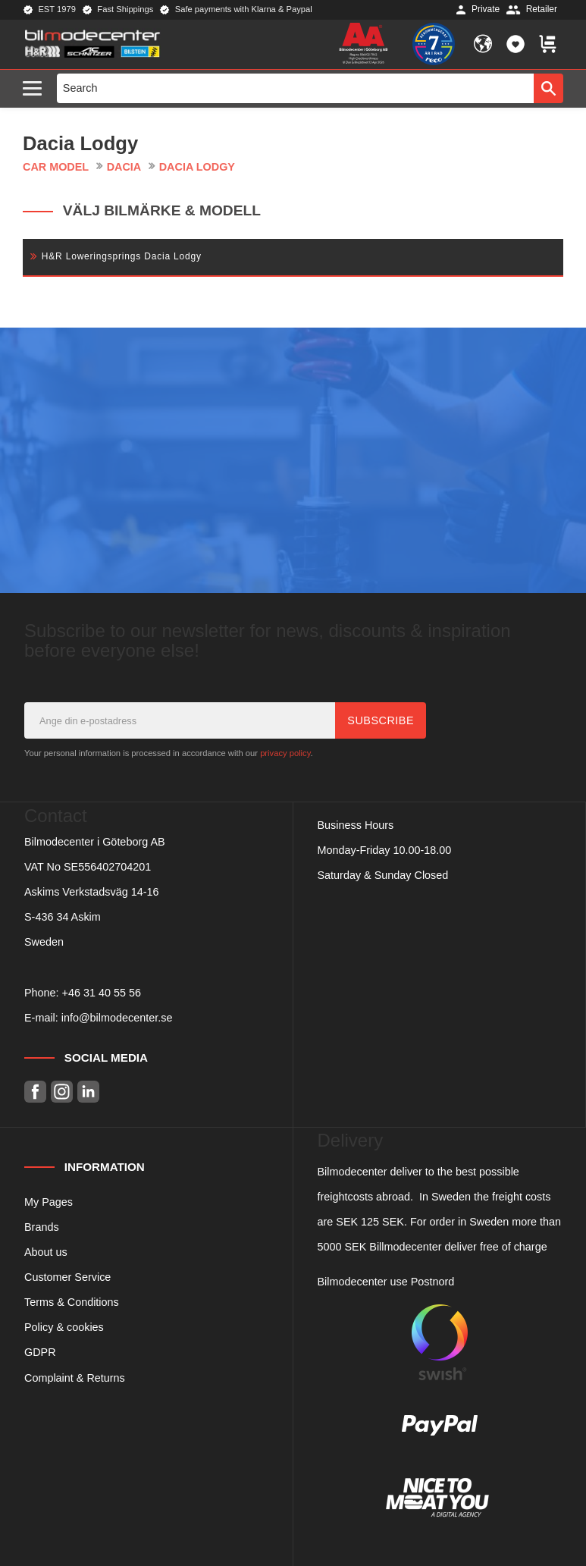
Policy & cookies (64, 1327)
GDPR (40, 1352)
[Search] (548, 88)
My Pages (48, 1202)
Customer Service (67, 1277)
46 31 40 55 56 (104, 993)
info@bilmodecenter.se (117, 1018)
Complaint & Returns (74, 1378)
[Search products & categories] (295, 88)
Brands (41, 1227)
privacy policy (285, 753)
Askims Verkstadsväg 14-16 (91, 892)
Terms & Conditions (71, 1302)
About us (45, 1252)
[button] (36, 89)
